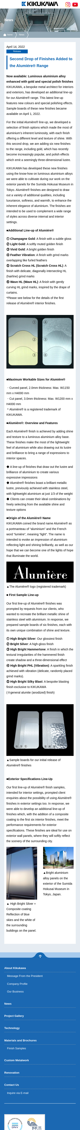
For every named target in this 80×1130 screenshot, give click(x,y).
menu (4, 4)
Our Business (15, 991)
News (21, 35)
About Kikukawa (15, 968)
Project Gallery (14, 1015)
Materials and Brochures (20, 1040)
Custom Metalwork (16, 1060)
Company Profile (17, 983)
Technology (12, 1028)
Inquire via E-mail (17, 1093)
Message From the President (25, 976)
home (10, 35)
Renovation (11, 1072)
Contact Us (11, 1084)
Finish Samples (16, 1048)
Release (17, 51)
